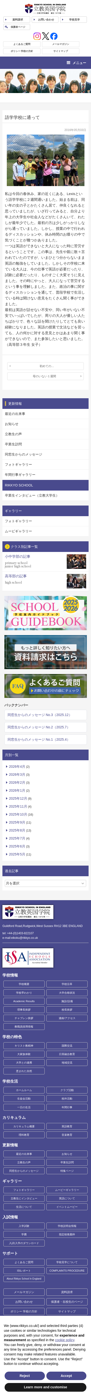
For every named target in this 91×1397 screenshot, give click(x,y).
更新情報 (10, 1145)
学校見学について (67, 1262)
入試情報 (10, 1217)
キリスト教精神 (24, 1045)
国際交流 (67, 1045)
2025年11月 (18, 806)
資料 (17, 19)
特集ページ (67, 1170)
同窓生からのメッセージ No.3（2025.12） (40, 715)
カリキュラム (14, 1117)
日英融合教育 (67, 1054)
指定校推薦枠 (67, 1234)
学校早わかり (24, 992)
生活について (24, 1206)
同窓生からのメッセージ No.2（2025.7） (39, 727)
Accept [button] (66, 1376)
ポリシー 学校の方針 (22, 51)
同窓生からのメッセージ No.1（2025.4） (39, 739)
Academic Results (24, 1001)
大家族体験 (24, 1054)
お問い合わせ (46, 19)
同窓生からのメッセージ (23, 454)
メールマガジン (60, 44)
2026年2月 (17, 782)
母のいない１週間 (44, 376)
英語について (67, 1198)
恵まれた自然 (24, 1071)
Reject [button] (25, 1376)
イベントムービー (67, 1206)
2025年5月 (17, 854)
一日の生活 (24, 1107)
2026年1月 (17, 790)
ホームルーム (24, 1090)
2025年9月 (17, 822)
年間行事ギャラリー (20, 475)
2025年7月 (17, 838)
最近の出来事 (15, 414)
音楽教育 (67, 1134)
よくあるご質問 (21, 44)
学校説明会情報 (67, 1225)
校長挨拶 (67, 1009)
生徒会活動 (24, 1098)
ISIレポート (24, 1270)
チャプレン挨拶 (24, 1018)
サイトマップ (60, 51)
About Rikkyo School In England (24, 1278)
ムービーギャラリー (67, 1189)
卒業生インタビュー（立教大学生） (32, 495)
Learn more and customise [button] (45, 1387)
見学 (74, 19)
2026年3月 (17, 774)
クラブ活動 (67, 1090)
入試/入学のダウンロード (24, 1243)
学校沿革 (67, 984)
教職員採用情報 (24, 1026)
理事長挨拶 (24, 1009)
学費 (24, 1234)
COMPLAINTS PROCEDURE (67, 1270)
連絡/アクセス (67, 1018)
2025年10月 (18, 814)
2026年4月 (17, 766)
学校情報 (10, 975)
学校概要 (24, 984)
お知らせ (11, 424)
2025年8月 (17, 830)
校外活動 (67, 1098)
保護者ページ (18, 27)
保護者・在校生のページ (67, 1301)
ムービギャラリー (18, 531)
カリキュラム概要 (24, 1126)
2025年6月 (17, 846)
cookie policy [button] (64, 1340)
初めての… (47, 366)
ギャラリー (12, 1181)
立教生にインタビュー (24, 1198)
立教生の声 (13, 434)
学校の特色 (12, 1037)
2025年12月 (18, 798)
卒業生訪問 (13, 444)
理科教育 (24, 1134)
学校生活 (10, 1081)
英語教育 (67, 1126)
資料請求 (67, 1292)
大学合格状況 (67, 992)
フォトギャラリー (18, 464)
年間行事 (67, 1107)
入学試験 (24, 1225)
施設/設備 (67, 1001)
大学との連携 (24, 1062)
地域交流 (67, 1062)
